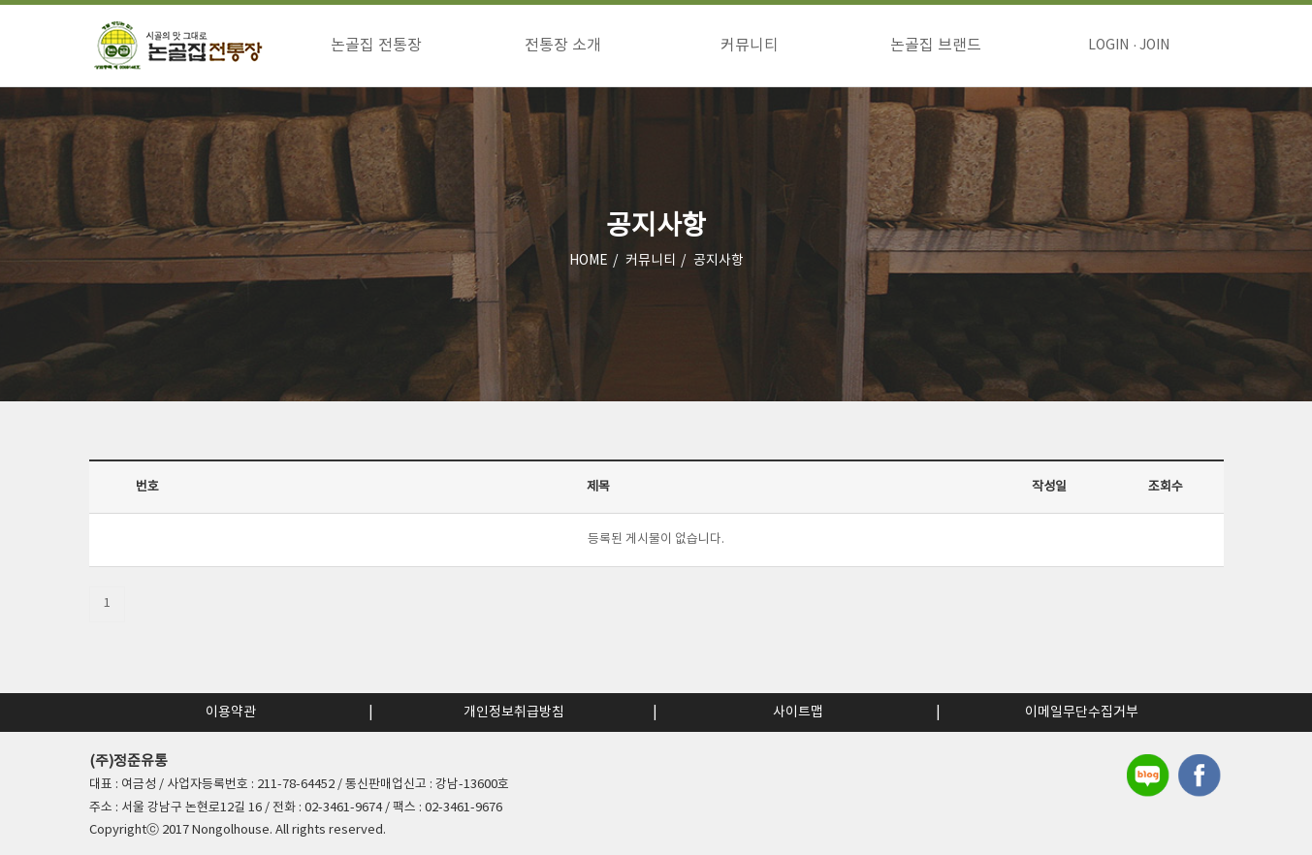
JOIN (1154, 45)
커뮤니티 (749, 45)
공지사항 (718, 261)
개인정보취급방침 (514, 712)
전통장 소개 (563, 45)
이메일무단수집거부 (1081, 712)
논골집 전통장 (376, 45)
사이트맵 (798, 712)
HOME (588, 261)
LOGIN (1108, 45)
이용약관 (231, 712)
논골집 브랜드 (935, 45)
